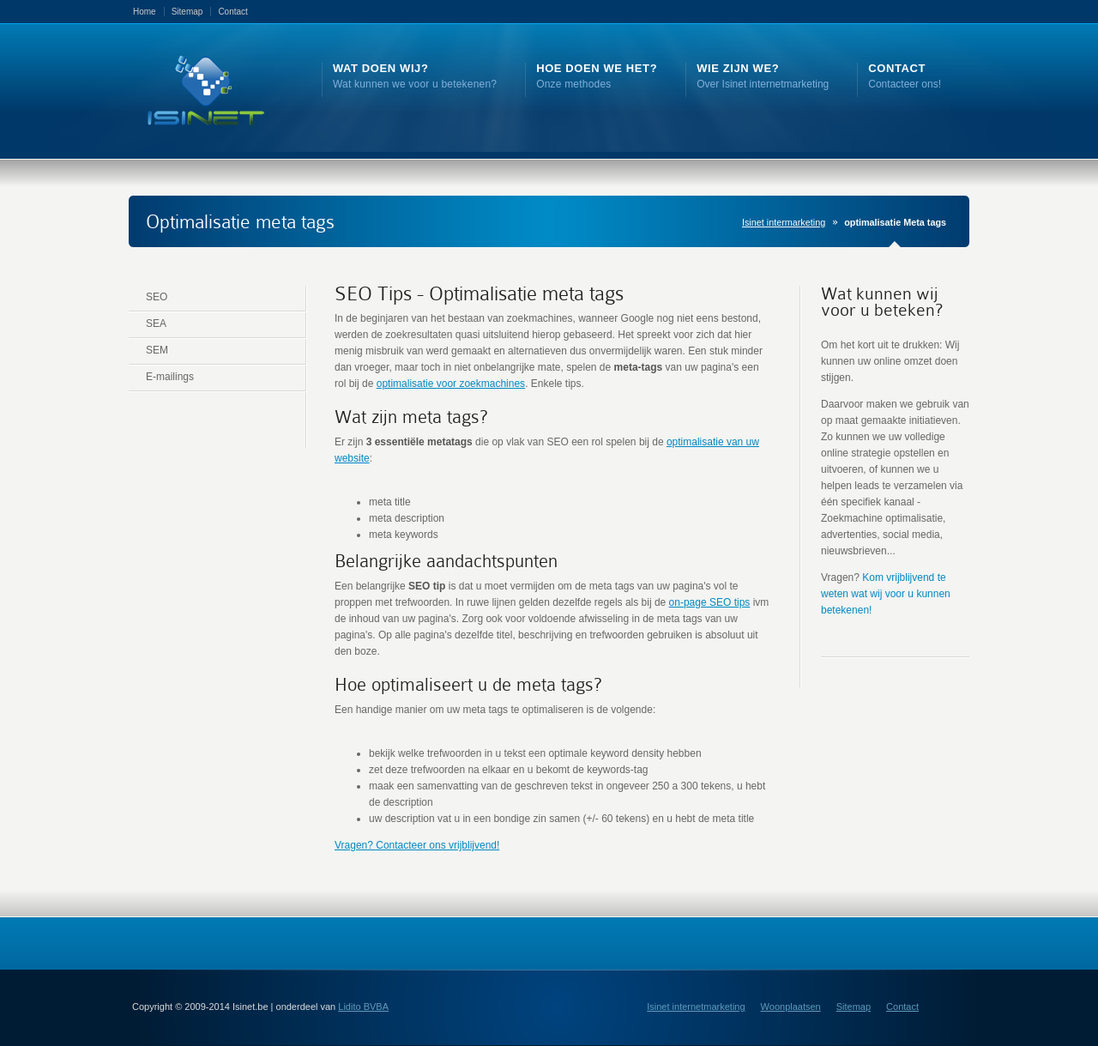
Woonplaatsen (791, 1006)
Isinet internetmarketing (696, 1006)
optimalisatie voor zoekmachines (451, 384)
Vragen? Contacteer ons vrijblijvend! (417, 845)
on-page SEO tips (710, 602)
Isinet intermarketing (783, 222)
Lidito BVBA (363, 1006)
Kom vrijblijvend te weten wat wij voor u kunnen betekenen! (885, 593)
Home (144, 11)
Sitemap (187, 11)
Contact (232, 11)
